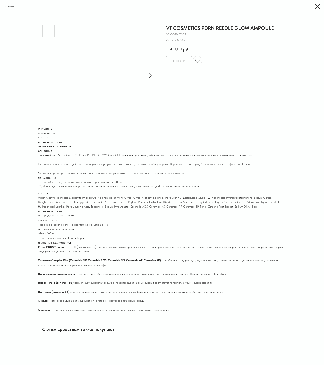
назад (11, 6)
